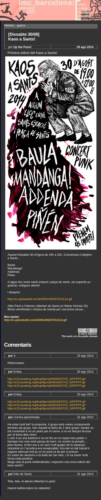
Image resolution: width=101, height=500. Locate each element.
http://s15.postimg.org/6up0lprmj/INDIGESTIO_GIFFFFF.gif (46, 379)
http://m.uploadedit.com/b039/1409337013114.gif (40, 299)
